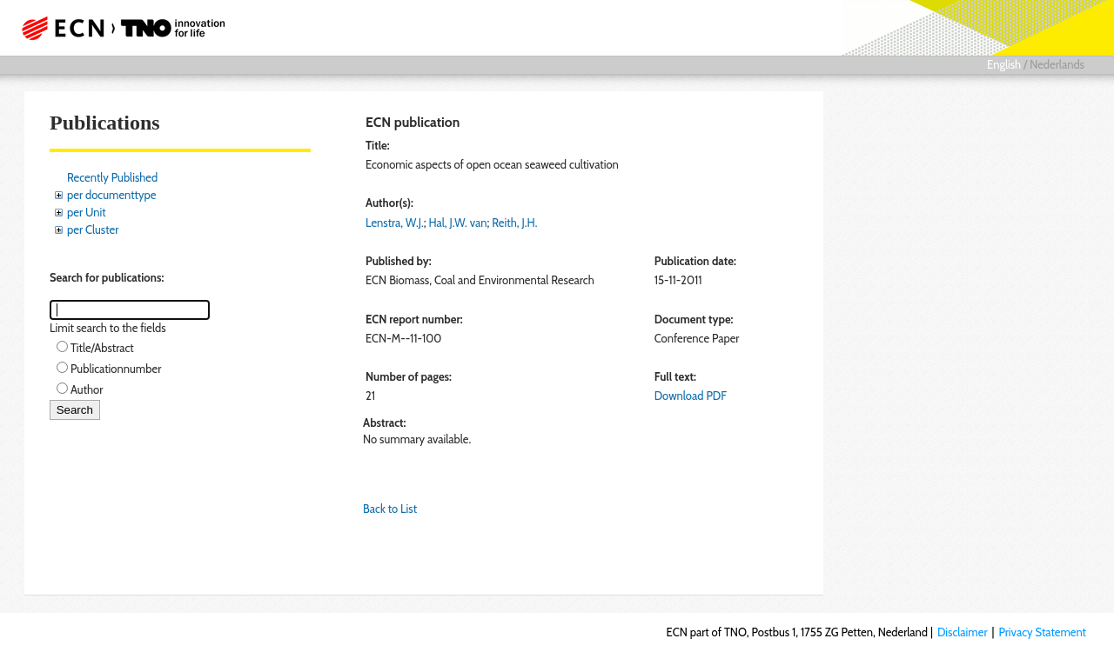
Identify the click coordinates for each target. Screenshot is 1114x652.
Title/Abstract (102, 348)
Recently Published (112, 177)
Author (86, 389)
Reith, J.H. (514, 223)
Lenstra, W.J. (395, 223)
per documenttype (111, 195)
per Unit (86, 212)
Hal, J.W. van (457, 223)
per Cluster (92, 229)
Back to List (390, 509)
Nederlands (1057, 64)
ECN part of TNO (117, 28)
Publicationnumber (115, 369)
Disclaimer (962, 632)
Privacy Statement (1042, 632)
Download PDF (690, 396)
